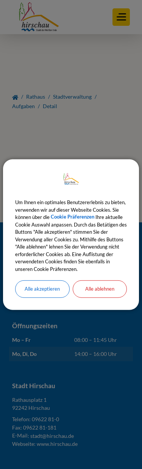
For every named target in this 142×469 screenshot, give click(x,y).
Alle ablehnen (99, 289)
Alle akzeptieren (42, 289)
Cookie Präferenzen (72, 217)
